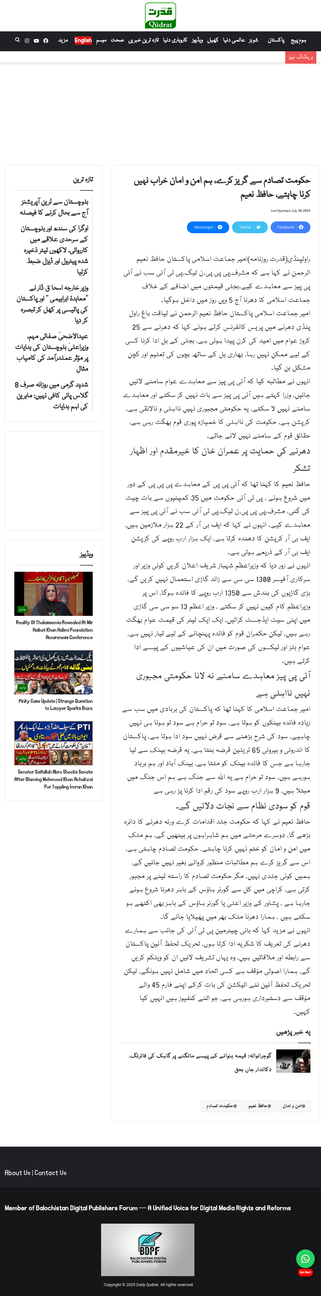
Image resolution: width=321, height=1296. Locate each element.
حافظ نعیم (258, 1106)
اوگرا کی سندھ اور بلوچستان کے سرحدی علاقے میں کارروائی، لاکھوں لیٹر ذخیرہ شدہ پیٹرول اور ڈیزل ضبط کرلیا (154, 61)
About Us (17, 1173)
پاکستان (276, 40)
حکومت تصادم (220, 1106)
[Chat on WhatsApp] (305, 1258)
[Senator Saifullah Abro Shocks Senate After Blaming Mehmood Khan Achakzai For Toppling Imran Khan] (53, 743)
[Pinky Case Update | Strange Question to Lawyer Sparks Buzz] (53, 672)
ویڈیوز (197, 40)
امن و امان (292, 1106)
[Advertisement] (160, 112)
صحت (117, 40)
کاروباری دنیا (175, 40)
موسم (101, 40)
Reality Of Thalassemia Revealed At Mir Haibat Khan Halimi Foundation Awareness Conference (54, 630)
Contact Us (51, 1173)
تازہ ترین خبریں (143, 40)
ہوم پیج (298, 40)
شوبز (253, 40)
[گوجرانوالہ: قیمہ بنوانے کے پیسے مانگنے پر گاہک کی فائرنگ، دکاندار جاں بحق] (293, 1061)
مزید (63, 40)
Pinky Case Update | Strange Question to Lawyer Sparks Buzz (56, 705)
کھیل (213, 40)
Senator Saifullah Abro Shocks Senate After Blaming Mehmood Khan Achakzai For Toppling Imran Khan (53, 779)
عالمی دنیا (234, 40)
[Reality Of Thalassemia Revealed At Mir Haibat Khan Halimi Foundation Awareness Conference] (53, 594)
